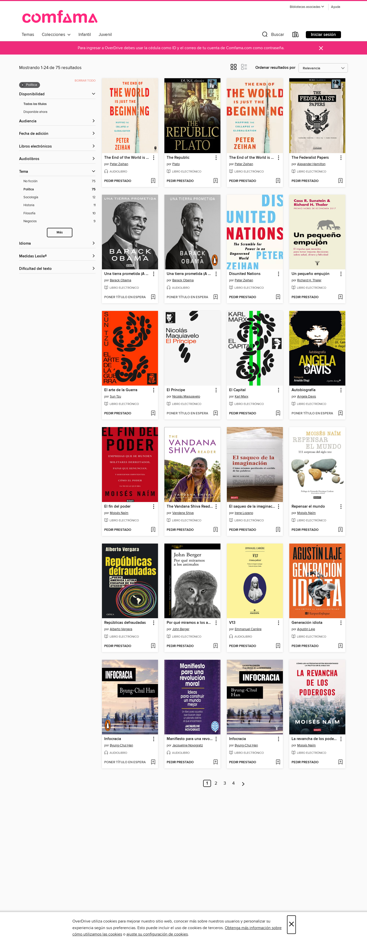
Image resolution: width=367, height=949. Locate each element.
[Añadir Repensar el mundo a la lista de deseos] (340, 530)
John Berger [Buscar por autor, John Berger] (180, 629)
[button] (307, 7)
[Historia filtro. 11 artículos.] (59, 205)
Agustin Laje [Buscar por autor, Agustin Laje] (306, 629)
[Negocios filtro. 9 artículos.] (59, 221)
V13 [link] (232, 623)
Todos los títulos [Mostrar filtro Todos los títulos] (35, 104)
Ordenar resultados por (275, 67)
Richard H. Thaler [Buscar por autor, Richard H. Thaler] (309, 280)
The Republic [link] (178, 157)
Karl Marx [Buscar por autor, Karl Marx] (241, 396)
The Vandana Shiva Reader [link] (190, 506)
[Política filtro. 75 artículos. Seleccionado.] (59, 189)
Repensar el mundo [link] (308, 506)
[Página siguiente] (243, 783)
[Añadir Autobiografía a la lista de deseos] (340, 413)
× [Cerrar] (291, 924)
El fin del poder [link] (117, 506)
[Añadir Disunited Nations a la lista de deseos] (278, 297)
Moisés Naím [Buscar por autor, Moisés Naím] (119, 513)
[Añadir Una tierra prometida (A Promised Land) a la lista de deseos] (153, 297)
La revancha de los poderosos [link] (315, 739)
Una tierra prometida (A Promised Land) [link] (127, 274)
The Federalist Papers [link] (310, 157)
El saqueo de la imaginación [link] (252, 506)
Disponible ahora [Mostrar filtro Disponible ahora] (35, 112)
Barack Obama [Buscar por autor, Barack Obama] (120, 280)
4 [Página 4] (233, 783)
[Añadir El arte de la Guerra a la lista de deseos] (153, 413)
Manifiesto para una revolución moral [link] (190, 739)
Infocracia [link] (112, 739)
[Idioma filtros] (57, 243)
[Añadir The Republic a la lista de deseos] (215, 181)
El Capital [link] (237, 390)
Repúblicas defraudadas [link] (125, 623)
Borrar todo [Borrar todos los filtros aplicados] (85, 81)
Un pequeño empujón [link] (311, 274)
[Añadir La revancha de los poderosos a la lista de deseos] (340, 762)
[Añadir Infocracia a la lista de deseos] (153, 762)
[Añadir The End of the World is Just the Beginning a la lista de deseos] (153, 181)
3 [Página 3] (225, 783)
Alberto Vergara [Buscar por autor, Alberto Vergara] (121, 629)
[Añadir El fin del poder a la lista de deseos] (153, 530)
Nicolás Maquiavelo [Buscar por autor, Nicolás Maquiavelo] (186, 396)
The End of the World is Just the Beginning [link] (127, 157)
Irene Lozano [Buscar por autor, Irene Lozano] (244, 513)
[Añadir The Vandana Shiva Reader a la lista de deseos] (215, 530)
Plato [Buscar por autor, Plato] (176, 164)
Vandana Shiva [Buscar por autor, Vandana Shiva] (183, 513)
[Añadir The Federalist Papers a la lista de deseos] (340, 181)
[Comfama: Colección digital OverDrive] (60, 16)
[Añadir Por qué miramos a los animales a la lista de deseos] (215, 646)
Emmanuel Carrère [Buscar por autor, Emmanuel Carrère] (248, 629)
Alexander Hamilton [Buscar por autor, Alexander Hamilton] (311, 164)
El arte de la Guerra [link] (120, 390)
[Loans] (295, 36)
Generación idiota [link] (307, 623)
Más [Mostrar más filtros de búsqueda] (60, 232)
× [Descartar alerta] (321, 48)
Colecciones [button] (56, 34)
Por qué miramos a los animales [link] (190, 623)
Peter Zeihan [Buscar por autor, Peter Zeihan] (119, 164)
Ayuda (335, 7)
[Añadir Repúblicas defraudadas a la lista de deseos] (153, 646)
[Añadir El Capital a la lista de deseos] (278, 413)
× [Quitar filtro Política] (22, 85)
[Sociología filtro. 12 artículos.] (59, 197)
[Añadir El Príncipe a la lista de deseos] (215, 413)
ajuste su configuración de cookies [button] (157, 934)
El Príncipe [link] (176, 390)
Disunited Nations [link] (244, 274)
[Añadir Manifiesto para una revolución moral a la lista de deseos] (215, 762)
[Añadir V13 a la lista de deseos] (278, 646)
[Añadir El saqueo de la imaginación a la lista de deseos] (278, 530)
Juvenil (105, 34)
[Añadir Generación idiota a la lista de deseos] (340, 646)
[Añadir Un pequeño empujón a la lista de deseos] (340, 297)
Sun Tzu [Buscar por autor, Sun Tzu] (115, 396)
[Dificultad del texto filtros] (57, 269)
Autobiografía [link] (304, 390)
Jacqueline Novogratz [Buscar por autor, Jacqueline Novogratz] (187, 745)
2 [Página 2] (216, 783)
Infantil (84, 34)
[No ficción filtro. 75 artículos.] (59, 181)
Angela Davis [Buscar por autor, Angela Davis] (306, 396)
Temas (28, 34)
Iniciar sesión (323, 34)
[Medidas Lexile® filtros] (57, 256)
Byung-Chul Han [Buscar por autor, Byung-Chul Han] (121, 745)
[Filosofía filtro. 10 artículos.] (59, 213)
